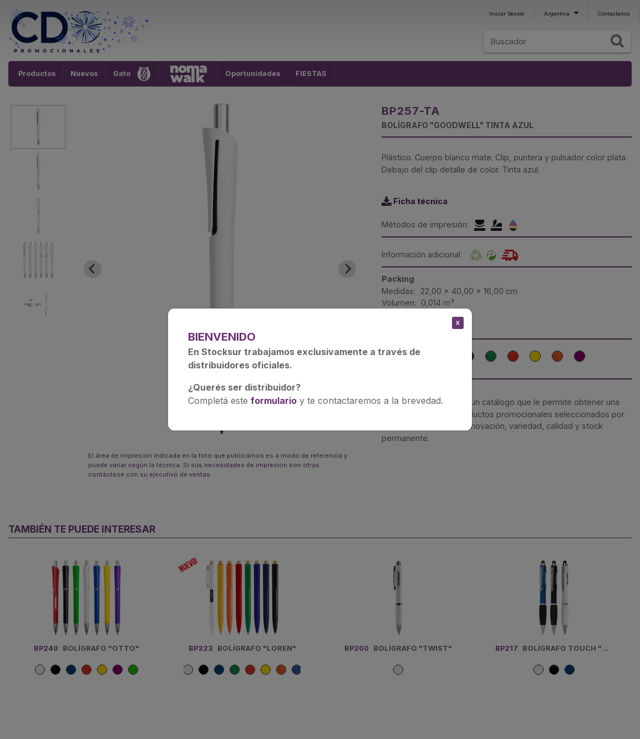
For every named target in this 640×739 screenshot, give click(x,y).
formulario (274, 400)
